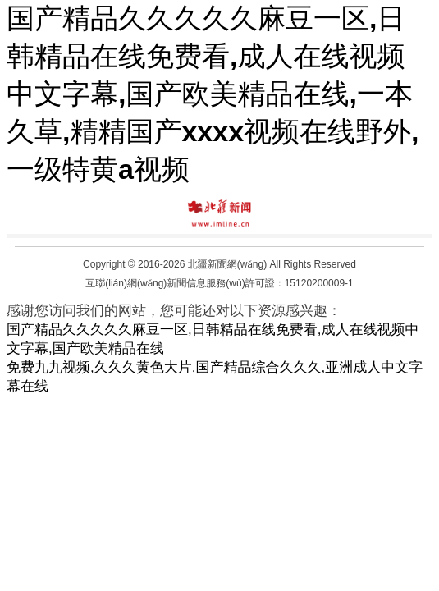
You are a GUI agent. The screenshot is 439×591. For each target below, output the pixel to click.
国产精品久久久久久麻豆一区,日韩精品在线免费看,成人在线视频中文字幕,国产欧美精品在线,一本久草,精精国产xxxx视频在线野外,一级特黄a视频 (213, 93)
